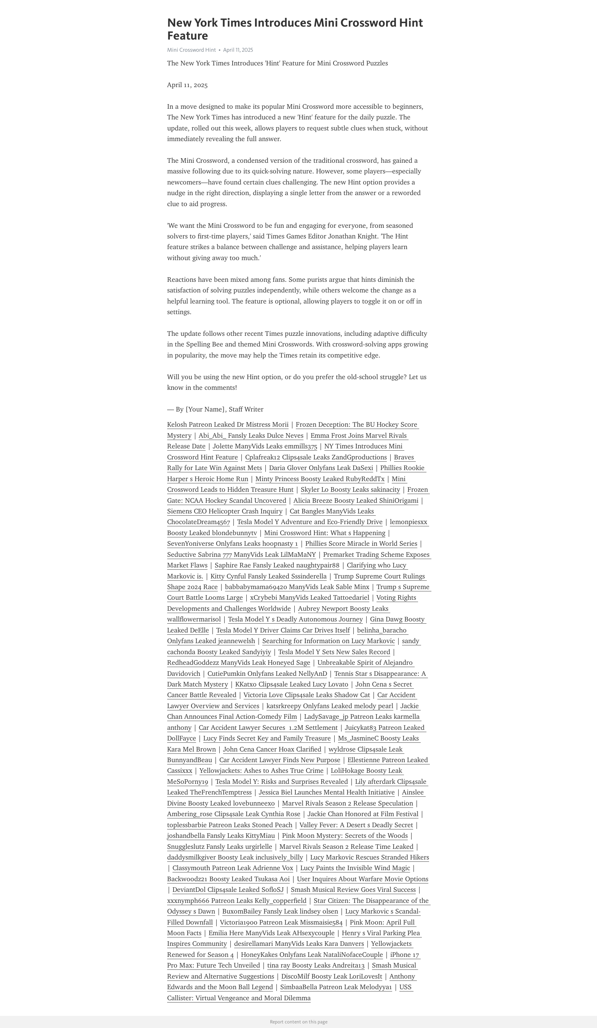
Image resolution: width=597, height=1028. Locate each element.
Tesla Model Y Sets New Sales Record (334, 652)
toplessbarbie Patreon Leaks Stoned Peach (229, 825)
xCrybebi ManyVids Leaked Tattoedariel (309, 597)
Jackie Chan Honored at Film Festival (363, 814)
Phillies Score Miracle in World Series (361, 543)
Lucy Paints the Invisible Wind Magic (355, 868)
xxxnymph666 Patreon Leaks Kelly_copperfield (236, 900)
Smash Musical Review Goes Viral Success (353, 889)
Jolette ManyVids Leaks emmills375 (265, 446)
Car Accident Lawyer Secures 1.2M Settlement (268, 727)
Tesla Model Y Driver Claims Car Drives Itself (283, 630)
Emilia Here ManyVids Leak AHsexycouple (272, 933)
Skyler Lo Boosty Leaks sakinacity (350, 489)
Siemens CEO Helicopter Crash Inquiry (225, 511)
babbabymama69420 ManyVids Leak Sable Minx (297, 587)
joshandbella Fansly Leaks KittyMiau (221, 835)
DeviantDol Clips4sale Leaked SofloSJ (228, 889)
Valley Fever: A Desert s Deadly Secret (356, 825)
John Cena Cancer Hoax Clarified (272, 749)
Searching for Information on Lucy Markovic (328, 641)
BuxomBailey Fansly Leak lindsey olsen (280, 911)
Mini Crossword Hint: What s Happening (324, 533)
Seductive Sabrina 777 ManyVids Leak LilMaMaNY (241, 554)
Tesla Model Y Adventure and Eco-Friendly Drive (310, 522)
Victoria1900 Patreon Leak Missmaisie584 (281, 922)
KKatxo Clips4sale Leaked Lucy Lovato (291, 684)
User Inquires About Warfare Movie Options (362, 879)
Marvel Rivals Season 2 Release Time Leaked (346, 846)
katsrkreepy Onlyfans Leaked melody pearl (330, 706)
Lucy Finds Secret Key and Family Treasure (267, 738)
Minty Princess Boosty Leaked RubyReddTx (320, 479)
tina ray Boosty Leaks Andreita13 (316, 965)
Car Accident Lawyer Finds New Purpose (279, 760)
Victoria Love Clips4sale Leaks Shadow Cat (307, 695)
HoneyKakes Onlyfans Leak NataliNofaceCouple (312, 954)
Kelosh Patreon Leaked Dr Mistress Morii (228, 424)
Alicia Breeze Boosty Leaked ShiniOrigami (356, 500)
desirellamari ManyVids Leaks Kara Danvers (299, 943)
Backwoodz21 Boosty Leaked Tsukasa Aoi (228, 879)
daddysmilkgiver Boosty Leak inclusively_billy (235, 857)
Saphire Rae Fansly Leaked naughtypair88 (277, 565)
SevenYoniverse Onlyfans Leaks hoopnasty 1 (232, 543)
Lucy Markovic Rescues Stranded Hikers (369, 857)
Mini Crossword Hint (191, 49)
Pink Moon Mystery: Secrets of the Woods (345, 835)
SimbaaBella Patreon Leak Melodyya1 (336, 987)
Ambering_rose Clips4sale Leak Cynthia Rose (233, 814)
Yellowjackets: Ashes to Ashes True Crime (262, 770)
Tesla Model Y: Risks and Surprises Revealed (281, 781)
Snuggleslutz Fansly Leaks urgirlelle (219, 846)
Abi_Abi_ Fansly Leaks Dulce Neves (251, 435)
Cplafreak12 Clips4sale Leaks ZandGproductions (316, 457)
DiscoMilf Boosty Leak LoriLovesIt (331, 976)
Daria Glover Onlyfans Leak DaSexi (321, 468)
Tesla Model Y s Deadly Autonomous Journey (295, 619)
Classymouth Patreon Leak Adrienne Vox (232, 868)
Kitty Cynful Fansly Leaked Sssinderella (269, 576)
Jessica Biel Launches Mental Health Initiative (327, 792)
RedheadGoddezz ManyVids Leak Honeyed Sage (238, 662)
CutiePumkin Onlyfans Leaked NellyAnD (267, 673)
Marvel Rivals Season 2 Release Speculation (347, 803)
